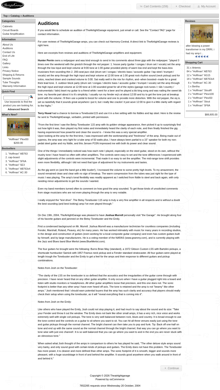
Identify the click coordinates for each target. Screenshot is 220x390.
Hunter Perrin (46, 60)
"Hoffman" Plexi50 (18, 139)
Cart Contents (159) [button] (153, 6)
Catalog (15, 15)
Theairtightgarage (120, 375)
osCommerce (117, 379)
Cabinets (7, 26)
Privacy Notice (11, 70)
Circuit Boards (10, 30)
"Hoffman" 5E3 (16, 164)
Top (5, 15)
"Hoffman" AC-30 (17, 172)
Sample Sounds (11, 78)
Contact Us (9, 52)
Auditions (28, 15)
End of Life (9, 55)
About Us (8, 44)
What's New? (9, 114)
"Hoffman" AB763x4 (19, 168)
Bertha (195, 86)
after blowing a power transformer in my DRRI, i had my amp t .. (200, 49)
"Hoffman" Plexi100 (203, 94)
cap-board (14, 157)
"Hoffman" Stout (201, 101)
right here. (43, 45)
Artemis (196, 67)
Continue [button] (171, 368)
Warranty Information (14, 86)
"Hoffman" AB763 (18, 153)
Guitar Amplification (13, 33)
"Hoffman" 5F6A (17, 161)
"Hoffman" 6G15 (201, 75)
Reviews (190, 21)
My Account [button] (206, 6)
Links (5, 67)
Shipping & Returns (13, 74)
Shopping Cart (194, 62)
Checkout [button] (182, 6)
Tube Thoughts (11, 82)
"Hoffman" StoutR (202, 90)
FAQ (5, 59)
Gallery (7, 63)
